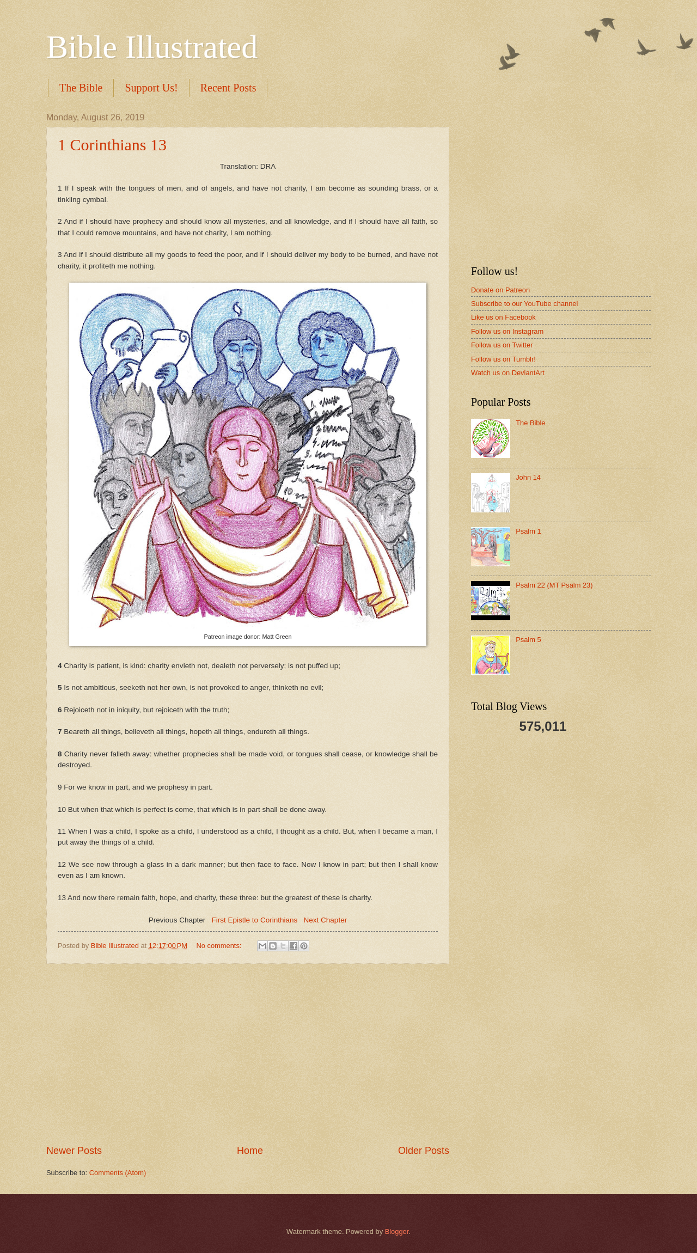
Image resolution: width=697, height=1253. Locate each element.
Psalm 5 (528, 639)
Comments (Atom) (117, 1173)
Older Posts (423, 1150)
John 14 (528, 477)
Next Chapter (325, 920)
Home (250, 1150)
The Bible (80, 88)
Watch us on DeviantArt (508, 373)
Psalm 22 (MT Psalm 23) (554, 585)
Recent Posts (228, 88)
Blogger (397, 1231)
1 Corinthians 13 (112, 145)
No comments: (219, 946)
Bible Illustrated (152, 47)
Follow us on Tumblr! (503, 359)
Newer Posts (74, 1150)
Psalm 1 (528, 531)
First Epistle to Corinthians (255, 920)
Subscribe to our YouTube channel (524, 304)
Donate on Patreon (500, 290)
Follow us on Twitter (502, 345)
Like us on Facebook (503, 317)
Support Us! (151, 88)
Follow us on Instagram (507, 331)
